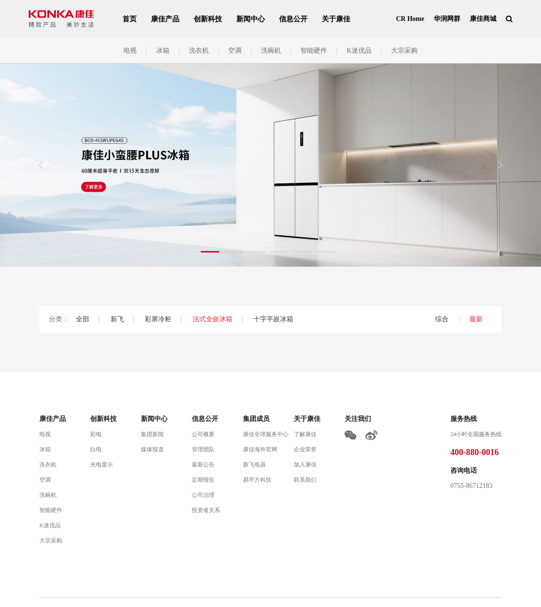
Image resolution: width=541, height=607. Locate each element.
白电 (96, 449)
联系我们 (305, 479)
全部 (82, 319)
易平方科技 (257, 479)
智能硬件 (313, 50)
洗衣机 (199, 50)
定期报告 (203, 479)
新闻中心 (250, 19)
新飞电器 (254, 464)
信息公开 (293, 19)
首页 (129, 19)
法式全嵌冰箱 (213, 319)
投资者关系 (206, 510)
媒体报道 (152, 449)
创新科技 (208, 19)
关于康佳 (336, 19)
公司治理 (203, 495)
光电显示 (101, 464)
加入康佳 (305, 464)
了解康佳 (305, 434)
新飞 (117, 319)
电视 (130, 50)
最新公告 (203, 464)
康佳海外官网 (260, 449)
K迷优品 (358, 50)
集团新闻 (152, 434)
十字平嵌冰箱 (273, 319)
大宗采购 (404, 50)
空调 (235, 50)
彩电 (96, 434)
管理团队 (203, 449)
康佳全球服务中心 (266, 434)
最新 (476, 319)
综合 (442, 319)
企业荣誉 (305, 449)
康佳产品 (165, 19)
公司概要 (203, 434)
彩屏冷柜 (158, 319)
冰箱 (162, 50)
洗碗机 (271, 50)
